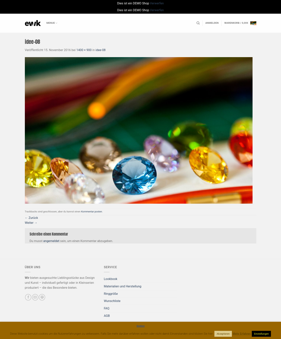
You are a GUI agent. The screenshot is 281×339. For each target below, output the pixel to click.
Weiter (31, 223)
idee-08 (101, 50)
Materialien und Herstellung (122, 286)
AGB (107, 316)
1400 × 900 (83, 50)
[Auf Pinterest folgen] (42, 297)
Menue (51, 23)
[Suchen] (198, 23)
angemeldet (51, 241)
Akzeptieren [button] (223, 333)
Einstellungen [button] (261, 333)
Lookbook (110, 279)
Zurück (31, 218)
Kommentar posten (91, 211)
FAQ (106, 308)
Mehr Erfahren (242, 333)
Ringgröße (111, 294)
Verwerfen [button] (157, 3)
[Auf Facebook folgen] (28, 297)
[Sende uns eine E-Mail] (35, 297)
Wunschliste (112, 301)
